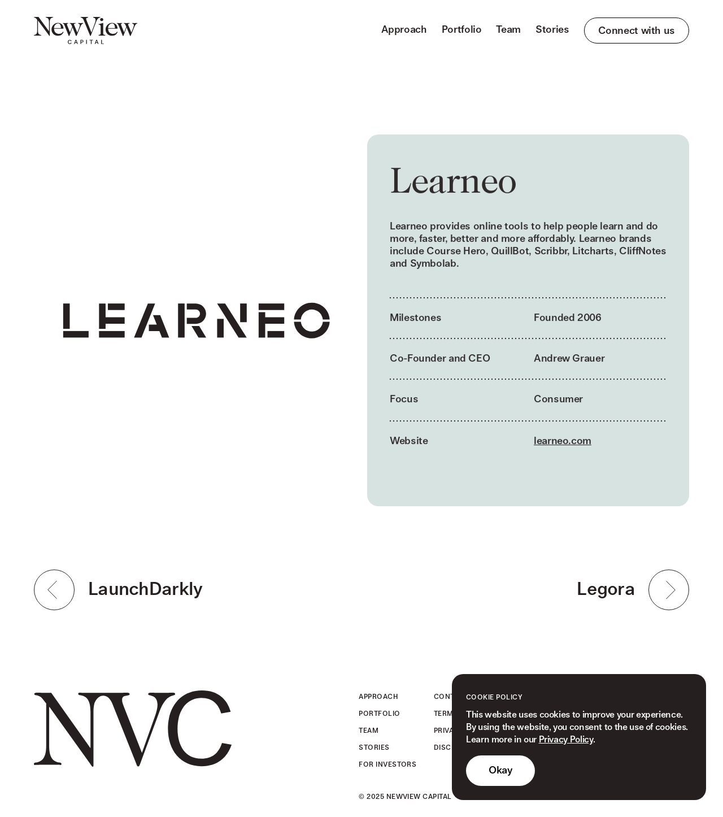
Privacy (449, 731)
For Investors (387, 764)
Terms (446, 714)
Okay (500, 770)
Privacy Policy (566, 740)
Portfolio (462, 29)
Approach (404, 29)
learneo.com (562, 442)
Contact (451, 697)
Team (508, 29)
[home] (85, 30)
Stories (552, 29)
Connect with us (636, 30)
